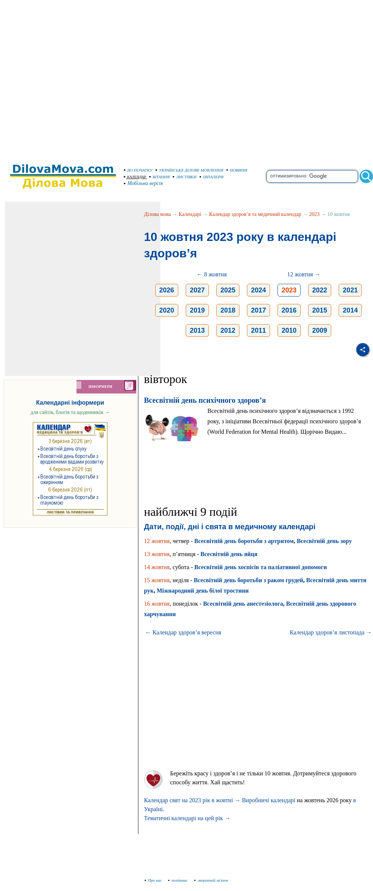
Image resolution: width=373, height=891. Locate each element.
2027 (197, 290)
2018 (227, 310)
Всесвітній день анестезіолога (243, 603)
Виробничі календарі (268, 800)
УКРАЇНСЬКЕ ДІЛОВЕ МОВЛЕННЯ (189, 170)
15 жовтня (157, 580)
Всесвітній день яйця (228, 554)
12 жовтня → (303, 274)
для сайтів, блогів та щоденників (70, 412)
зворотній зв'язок (211, 880)
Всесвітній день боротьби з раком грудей (248, 580)
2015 (319, 310)
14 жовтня (157, 567)
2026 (166, 290)
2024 (258, 290)
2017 (258, 310)
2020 (166, 310)
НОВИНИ (237, 170)
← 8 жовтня (212, 274)
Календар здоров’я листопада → (331, 632)
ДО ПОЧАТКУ (138, 170)
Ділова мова (157, 214)
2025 (227, 290)
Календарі (190, 214)
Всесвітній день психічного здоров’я (205, 400)
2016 (289, 310)
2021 (350, 290)
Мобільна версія (143, 183)
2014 (350, 310)
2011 (258, 330)
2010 (289, 330)
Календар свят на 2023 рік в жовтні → (192, 800)
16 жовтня (157, 603)
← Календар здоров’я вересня (183, 632)
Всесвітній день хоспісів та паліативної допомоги (260, 567)
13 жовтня (157, 554)
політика (178, 880)
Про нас (153, 880)
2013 (197, 330)
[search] (312, 176)
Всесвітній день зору (324, 541)
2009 (319, 330)
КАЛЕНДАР (135, 177)
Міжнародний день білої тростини (203, 590)
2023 (314, 214)
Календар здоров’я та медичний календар (255, 214)
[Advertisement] (78, 78)
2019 (197, 310)
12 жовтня (157, 541)
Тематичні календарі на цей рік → (187, 818)
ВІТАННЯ (159, 177)
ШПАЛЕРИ (211, 177)
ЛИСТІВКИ (184, 177)
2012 (227, 330)
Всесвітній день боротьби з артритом (244, 541)
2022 (319, 290)
